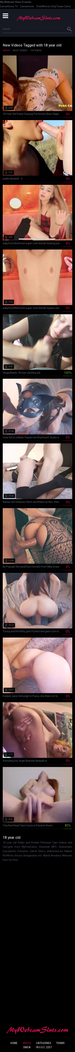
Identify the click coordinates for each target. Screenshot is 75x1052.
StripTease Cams (61, 6)
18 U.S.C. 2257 (43, 1047)
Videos (26, 1043)
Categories (43, 1043)
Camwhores (27, 6)
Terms (60, 1043)
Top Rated (36, 50)
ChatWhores (43, 6)
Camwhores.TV (9, 6)
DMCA (27, 1047)
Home (13, 1043)
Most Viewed (20, 50)
